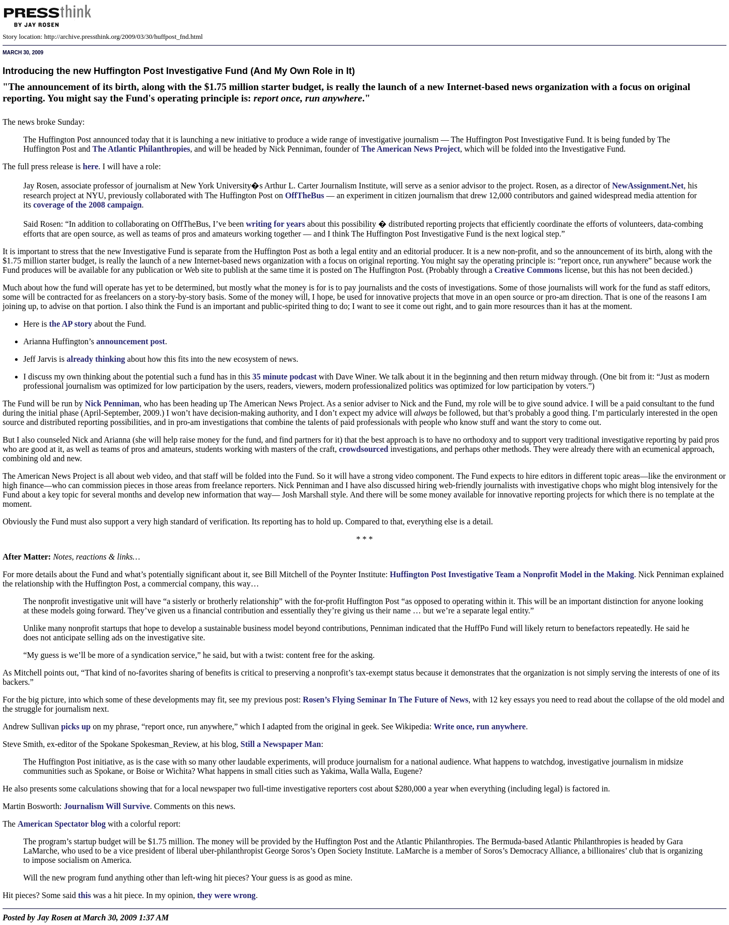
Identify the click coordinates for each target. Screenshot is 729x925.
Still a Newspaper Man (281, 744)
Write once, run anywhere (480, 726)
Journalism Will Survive (107, 806)
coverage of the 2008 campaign (87, 204)
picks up (76, 726)
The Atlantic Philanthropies (141, 148)
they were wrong (226, 895)
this (84, 895)
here (90, 166)
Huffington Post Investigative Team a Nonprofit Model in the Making (512, 574)
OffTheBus (304, 195)
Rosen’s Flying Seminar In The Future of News (385, 699)
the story (71, 323)
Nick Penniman (112, 403)
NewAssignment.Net (647, 185)
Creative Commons (529, 270)
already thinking (96, 359)
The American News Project (410, 148)
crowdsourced (363, 449)
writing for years (275, 223)
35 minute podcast (284, 376)
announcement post (130, 341)
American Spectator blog (62, 823)
